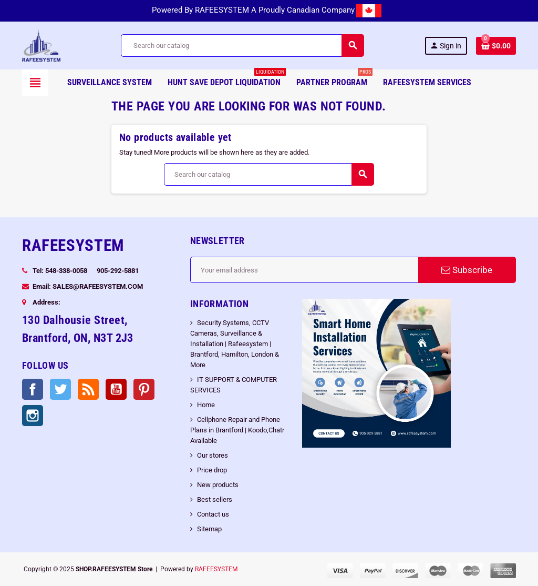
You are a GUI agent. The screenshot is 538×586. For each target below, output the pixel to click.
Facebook (32, 389)
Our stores (212, 455)
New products (218, 485)
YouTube (116, 389)
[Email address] (304, 270)
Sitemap (209, 529)
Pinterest (143, 389)
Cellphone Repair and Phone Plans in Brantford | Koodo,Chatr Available (237, 430)
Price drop (212, 470)
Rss (88, 389)
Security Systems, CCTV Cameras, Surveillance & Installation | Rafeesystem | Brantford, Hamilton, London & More (234, 344)
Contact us (213, 514)
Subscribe (466, 270)
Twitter (60, 389)
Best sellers (214, 499)
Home (206, 405)
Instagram (32, 415)
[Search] (242, 45)
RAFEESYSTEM (216, 569)
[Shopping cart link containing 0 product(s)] (496, 46)
